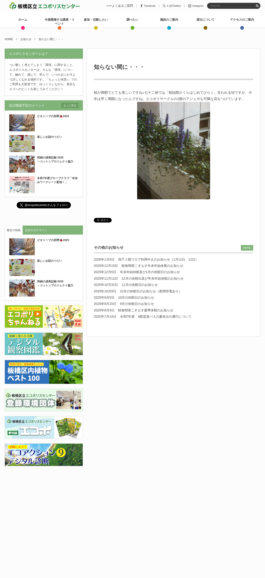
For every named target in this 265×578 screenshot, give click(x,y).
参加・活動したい (96, 19)
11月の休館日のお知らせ (140, 285)
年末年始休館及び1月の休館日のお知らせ (150, 272)
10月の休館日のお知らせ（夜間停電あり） (151, 291)
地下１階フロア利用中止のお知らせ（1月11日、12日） (158, 259)
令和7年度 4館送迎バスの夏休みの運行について (156, 316)
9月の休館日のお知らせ (137, 304)
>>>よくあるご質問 (120, 6)
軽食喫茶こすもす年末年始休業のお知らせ (152, 266)
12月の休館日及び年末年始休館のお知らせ (153, 278)
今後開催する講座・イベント (59, 21)
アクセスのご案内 (242, 19)
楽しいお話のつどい (49, 137)
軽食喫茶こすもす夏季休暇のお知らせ (145, 310)
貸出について (205, 19)
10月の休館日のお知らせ (136, 297)
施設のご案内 (169, 19)
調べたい (132, 19)
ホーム (22, 19)
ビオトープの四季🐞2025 (53, 116)
